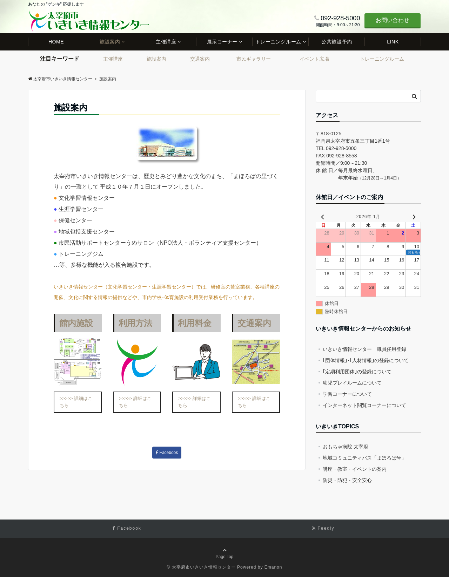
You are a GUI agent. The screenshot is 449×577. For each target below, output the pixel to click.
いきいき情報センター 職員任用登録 (364, 349)
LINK (392, 42)
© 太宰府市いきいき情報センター (201, 567)
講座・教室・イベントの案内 (355, 469)
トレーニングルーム (278, 42)
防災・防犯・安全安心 (347, 480)
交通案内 (200, 59)
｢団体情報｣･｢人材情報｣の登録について (366, 360)
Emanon (273, 567)
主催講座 (166, 42)
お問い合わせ (392, 20)
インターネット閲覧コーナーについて (364, 405)
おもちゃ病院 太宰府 (345, 446)
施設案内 (110, 42)
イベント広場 (314, 59)
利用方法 (135, 323)
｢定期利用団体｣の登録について (357, 371)
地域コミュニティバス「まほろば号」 (364, 458)
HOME (56, 42)
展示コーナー (222, 42)
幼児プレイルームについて (352, 383)
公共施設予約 (336, 42)
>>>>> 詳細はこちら (76, 402)
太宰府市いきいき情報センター (60, 78)
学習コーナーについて (347, 394)
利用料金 (195, 323)
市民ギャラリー (253, 59)
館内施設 (76, 323)
